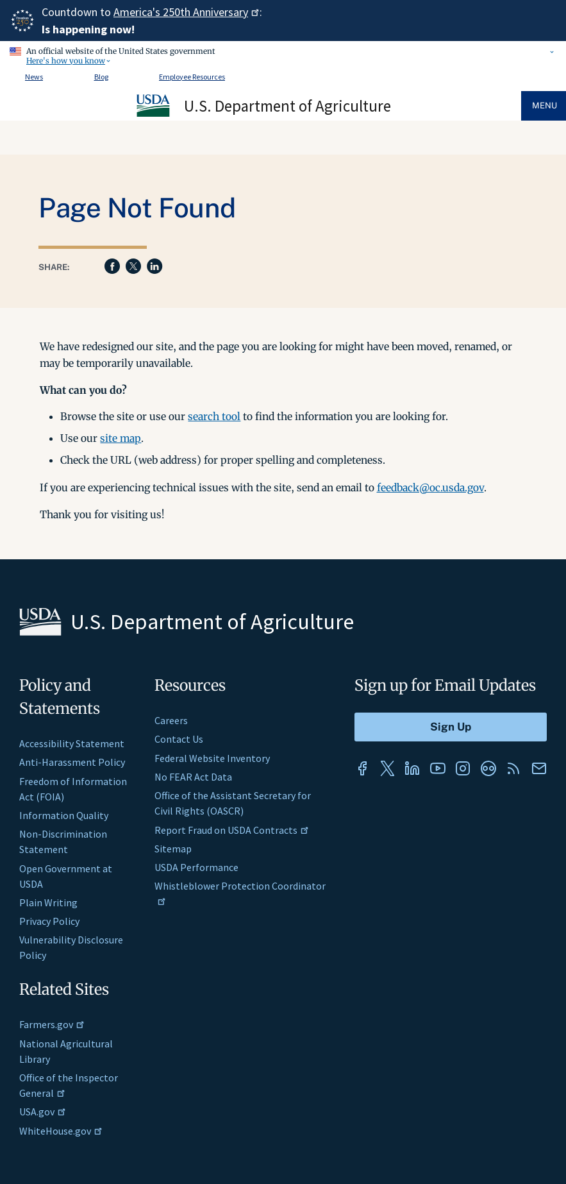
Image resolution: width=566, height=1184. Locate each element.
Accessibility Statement (71, 743)
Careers (171, 720)
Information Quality (63, 815)
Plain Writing (48, 902)
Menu (544, 105)
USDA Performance (196, 867)
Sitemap (173, 848)
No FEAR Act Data (193, 776)
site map (120, 438)
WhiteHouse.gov (61, 1130)
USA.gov (42, 1111)
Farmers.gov (52, 1024)
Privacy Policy (49, 921)
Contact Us (178, 738)
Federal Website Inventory (212, 758)
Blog (101, 76)
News (34, 76)
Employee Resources (192, 76)
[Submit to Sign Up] (450, 727)
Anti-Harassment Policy (72, 762)
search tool (214, 416)
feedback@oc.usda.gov (430, 487)
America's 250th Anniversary (186, 11)
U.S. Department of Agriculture (287, 106)
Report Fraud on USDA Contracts (231, 830)
